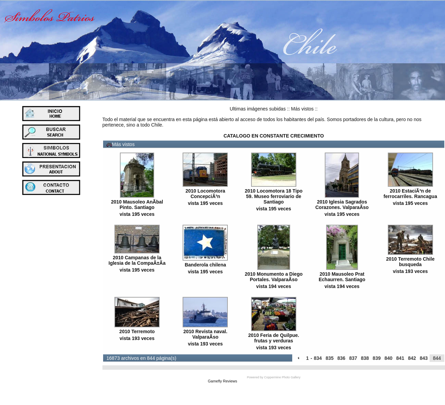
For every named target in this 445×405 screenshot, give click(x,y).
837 (353, 358)
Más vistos (302, 109)
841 (400, 358)
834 (318, 358)
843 (424, 358)
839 (377, 358)
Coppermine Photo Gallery (282, 377)
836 (341, 358)
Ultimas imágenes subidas (258, 109)
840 (388, 358)
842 (412, 358)
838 (365, 358)
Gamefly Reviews (222, 381)
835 (329, 358)
